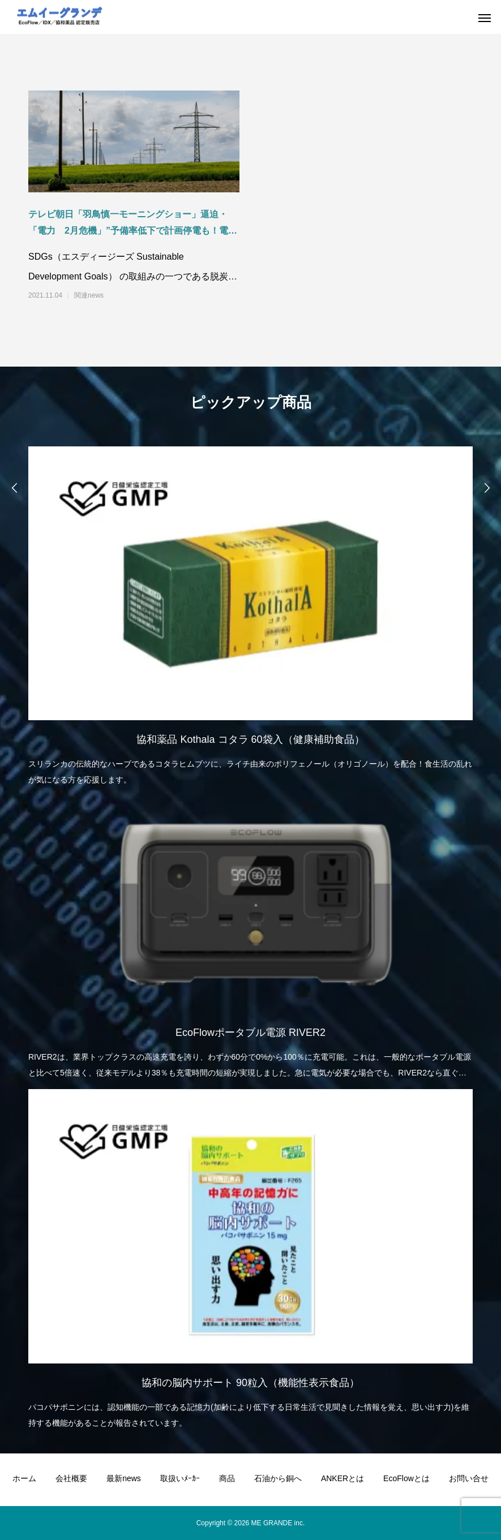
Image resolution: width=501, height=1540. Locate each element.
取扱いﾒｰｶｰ (180, 1478)
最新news (123, 1478)
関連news (89, 295)
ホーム (24, 1478)
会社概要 (71, 1478)
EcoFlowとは (406, 1478)
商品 (227, 1478)
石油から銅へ (278, 1478)
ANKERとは (342, 1478)
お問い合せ (469, 1478)
